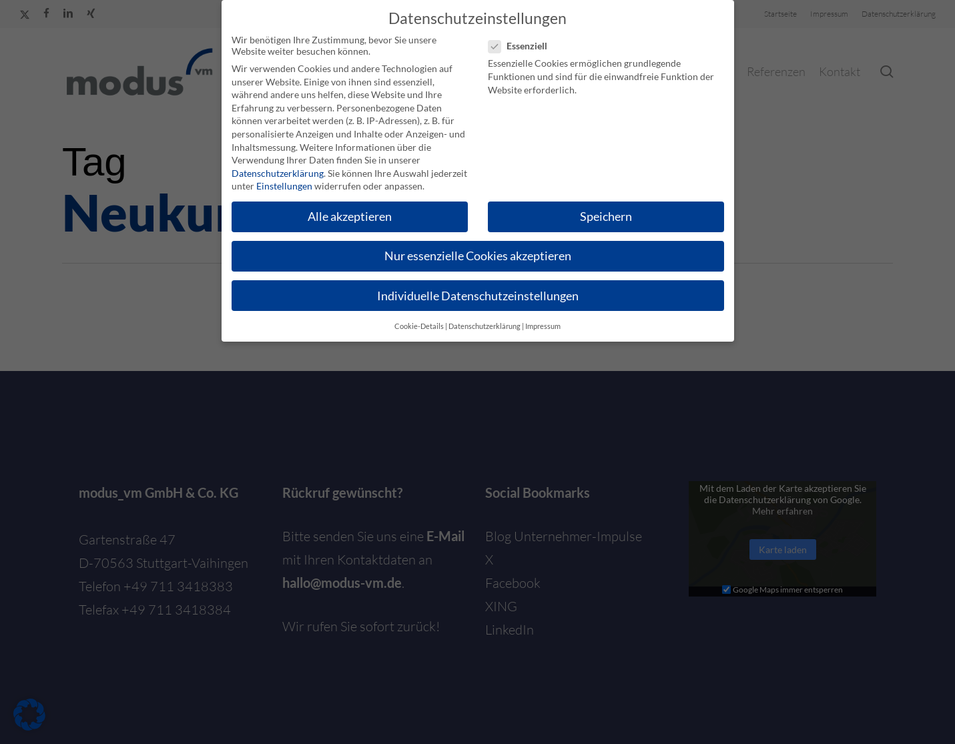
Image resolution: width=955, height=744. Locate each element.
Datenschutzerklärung (278, 173)
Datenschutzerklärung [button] (484, 326)
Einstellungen (284, 186)
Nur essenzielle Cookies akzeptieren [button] (477, 256)
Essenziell (523, 45)
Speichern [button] (606, 217)
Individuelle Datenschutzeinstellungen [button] (478, 296)
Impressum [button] (543, 326)
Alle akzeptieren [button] (350, 217)
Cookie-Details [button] (419, 326)
